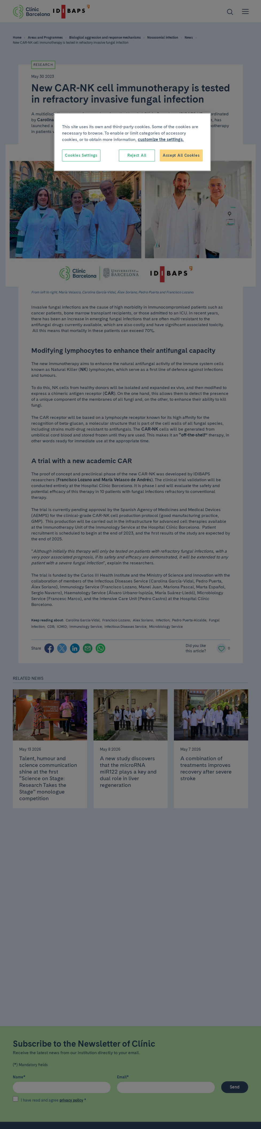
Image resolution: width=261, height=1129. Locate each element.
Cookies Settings (81, 155)
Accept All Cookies (181, 155)
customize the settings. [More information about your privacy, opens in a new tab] (161, 139)
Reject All (136, 155)
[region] (132, 142)
